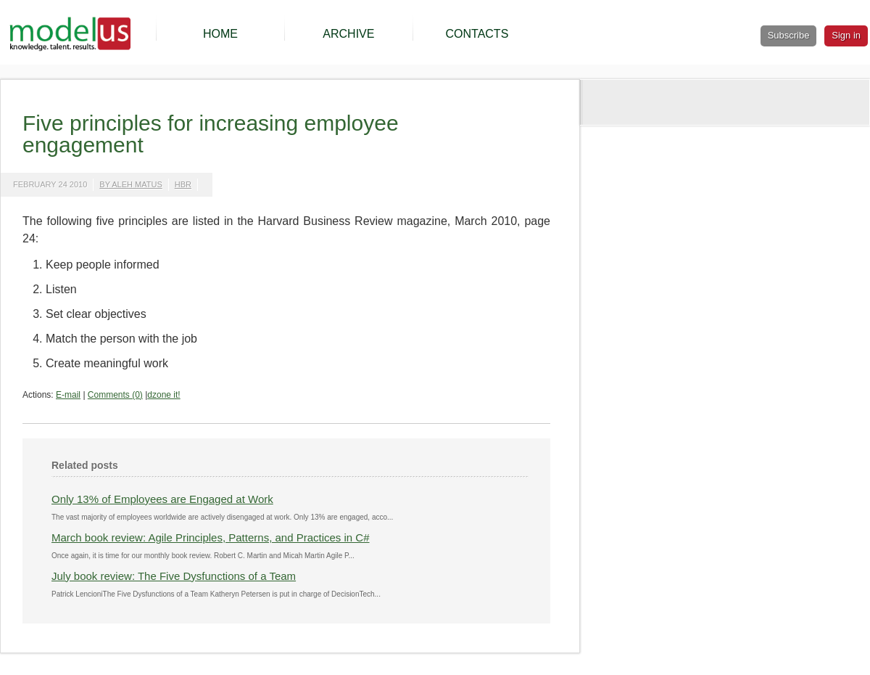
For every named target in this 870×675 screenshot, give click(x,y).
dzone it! (163, 395)
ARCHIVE (348, 34)
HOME (220, 34)
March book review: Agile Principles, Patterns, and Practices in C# (210, 537)
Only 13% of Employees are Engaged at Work (162, 499)
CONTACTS (476, 34)
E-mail (68, 395)
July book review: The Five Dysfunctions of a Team (173, 576)
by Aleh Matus (130, 184)
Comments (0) (115, 395)
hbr (183, 184)
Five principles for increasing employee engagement (210, 134)
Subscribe (789, 35)
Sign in (846, 35)
